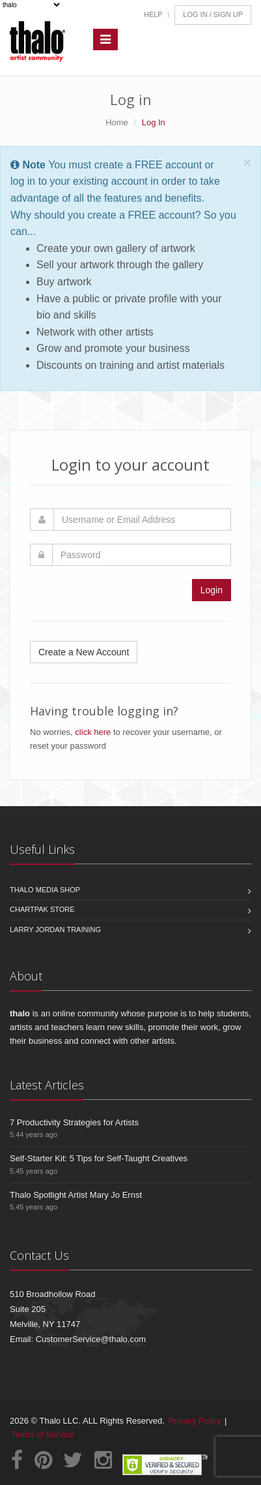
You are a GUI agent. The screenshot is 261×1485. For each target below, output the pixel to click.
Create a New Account (83, 652)
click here (93, 732)
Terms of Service (42, 1434)
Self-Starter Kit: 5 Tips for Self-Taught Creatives (98, 1158)
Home (116, 122)
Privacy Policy (195, 1421)
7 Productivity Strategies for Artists (74, 1122)
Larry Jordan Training (55, 929)
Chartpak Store (42, 909)
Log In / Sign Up (213, 14)
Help (153, 14)
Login (211, 590)
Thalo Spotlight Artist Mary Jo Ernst (76, 1195)
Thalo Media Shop (45, 890)
